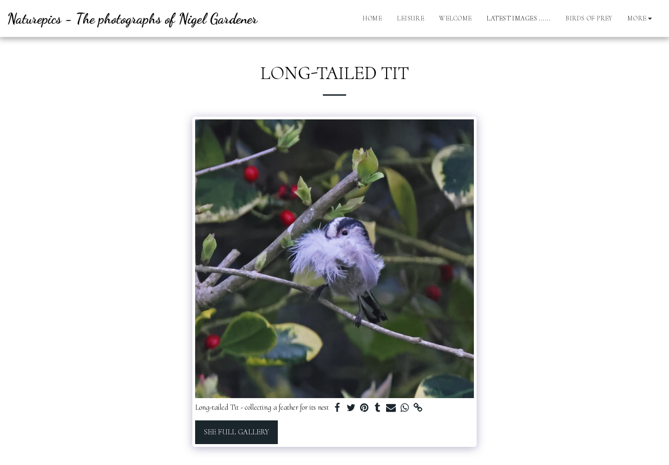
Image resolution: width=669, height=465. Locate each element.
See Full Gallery (236, 432)
